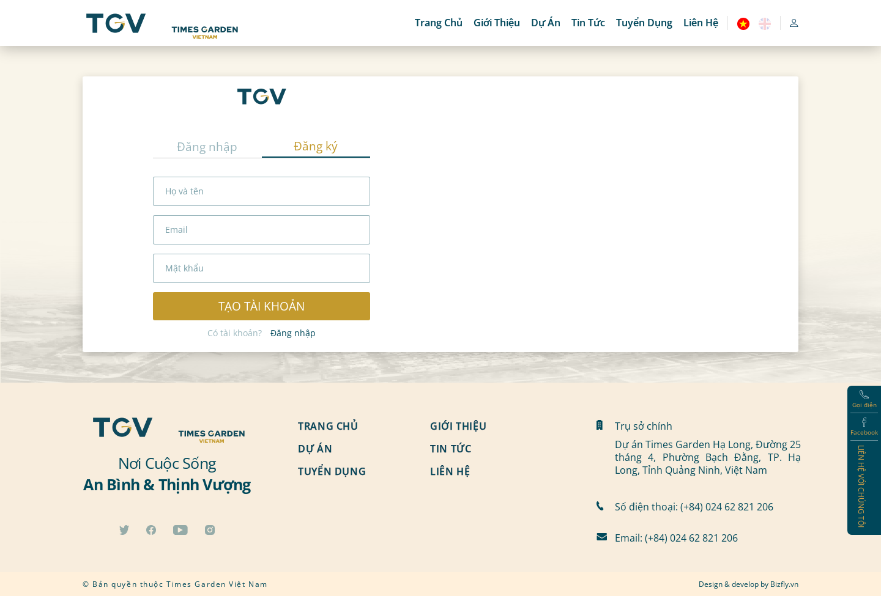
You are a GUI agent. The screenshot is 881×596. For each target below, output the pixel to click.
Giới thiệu (497, 22)
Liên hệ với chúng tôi (861, 486)
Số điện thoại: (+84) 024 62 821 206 (694, 506)
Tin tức (588, 22)
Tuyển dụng (644, 22)
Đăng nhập (207, 146)
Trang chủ (439, 22)
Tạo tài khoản (261, 306)
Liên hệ (700, 22)
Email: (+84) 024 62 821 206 (676, 537)
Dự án (545, 22)
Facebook (864, 427)
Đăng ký (316, 145)
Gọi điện (864, 399)
